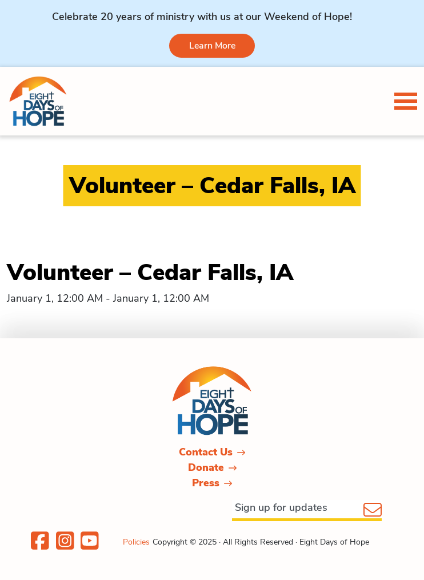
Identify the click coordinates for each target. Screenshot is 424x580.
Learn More (212, 45)
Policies (136, 542)
